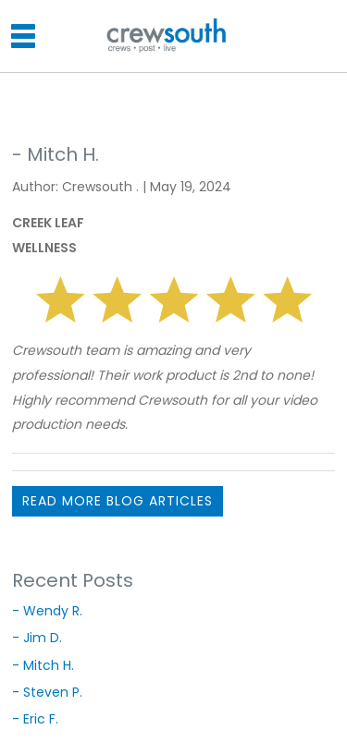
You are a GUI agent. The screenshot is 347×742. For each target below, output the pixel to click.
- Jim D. (37, 637)
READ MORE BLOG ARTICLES (117, 501)
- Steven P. (47, 692)
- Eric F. (35, 719)
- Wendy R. (47, 611)
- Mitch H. (43, 665)
